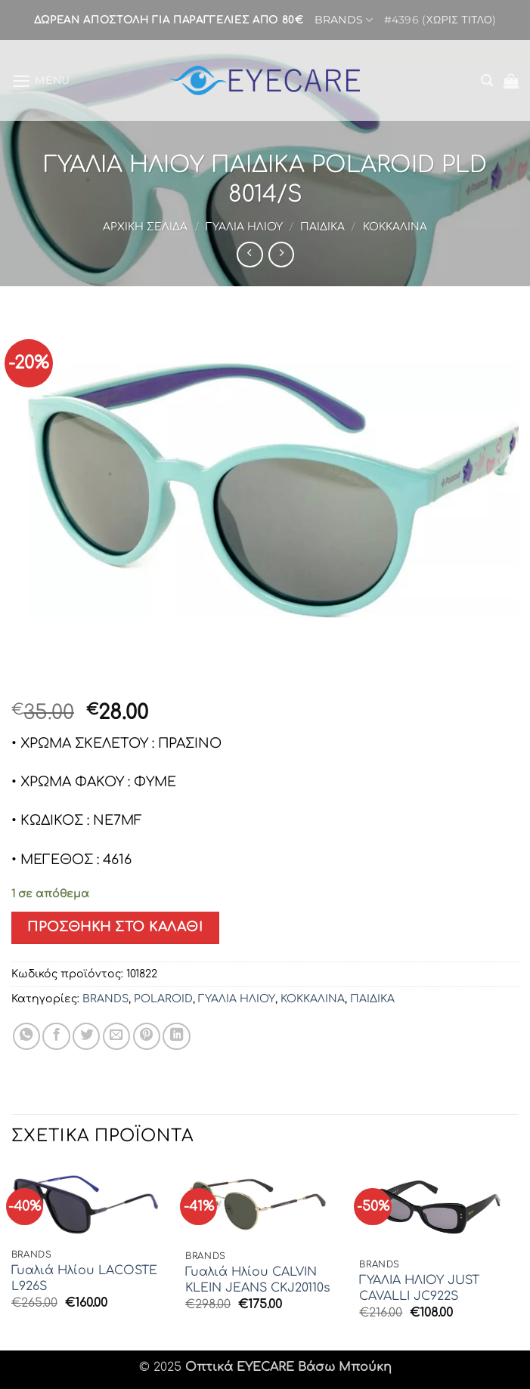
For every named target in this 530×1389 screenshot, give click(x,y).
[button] (41, 80)
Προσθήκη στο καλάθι (115, 927)
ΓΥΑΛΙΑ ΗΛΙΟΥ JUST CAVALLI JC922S (419, 1288)
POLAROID (163, 999)
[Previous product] (281, 254)
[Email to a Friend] (116, 1036)
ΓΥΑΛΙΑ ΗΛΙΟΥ (244, 227)
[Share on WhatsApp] (26, 1036)
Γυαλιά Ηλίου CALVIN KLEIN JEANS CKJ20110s (257, 1280)
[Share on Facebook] (56, 1036)
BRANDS (343, 20)
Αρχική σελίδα (145, 227)
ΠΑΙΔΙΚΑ (322, 227)
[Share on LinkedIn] (176, 1036)
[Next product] (249, 254)
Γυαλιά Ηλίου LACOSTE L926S (84, 1278)
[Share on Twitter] (86, 1036)
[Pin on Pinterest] (146, 1036)
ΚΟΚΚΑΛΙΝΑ (395, 227)
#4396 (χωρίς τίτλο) (440, 19)
